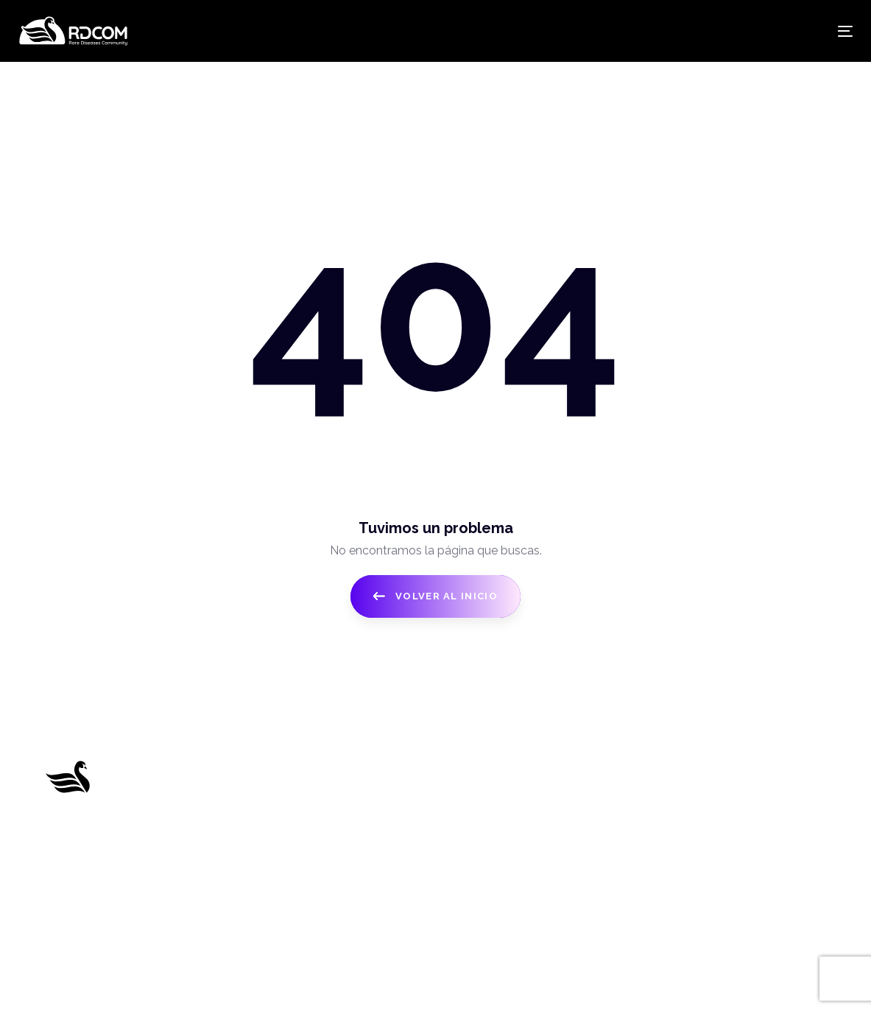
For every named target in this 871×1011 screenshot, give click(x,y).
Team (254, 881)
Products (264, 826)
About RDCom (279, 799)
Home (256, 771)
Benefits (261, 854)
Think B (571, 978)
